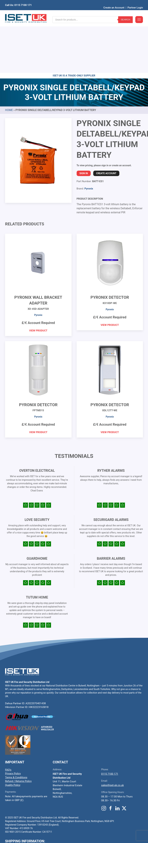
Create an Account (113, 2)
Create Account (106, 120)
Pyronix (88, 136)
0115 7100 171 (109, 721)
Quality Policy (12, 732)
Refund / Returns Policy (18, 728)
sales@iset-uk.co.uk (112, 732)
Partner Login (135, 2)
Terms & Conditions (16, 724)
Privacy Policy (13, 721)
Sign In (84, 120)
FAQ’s (8, 717)
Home (9, 57)
